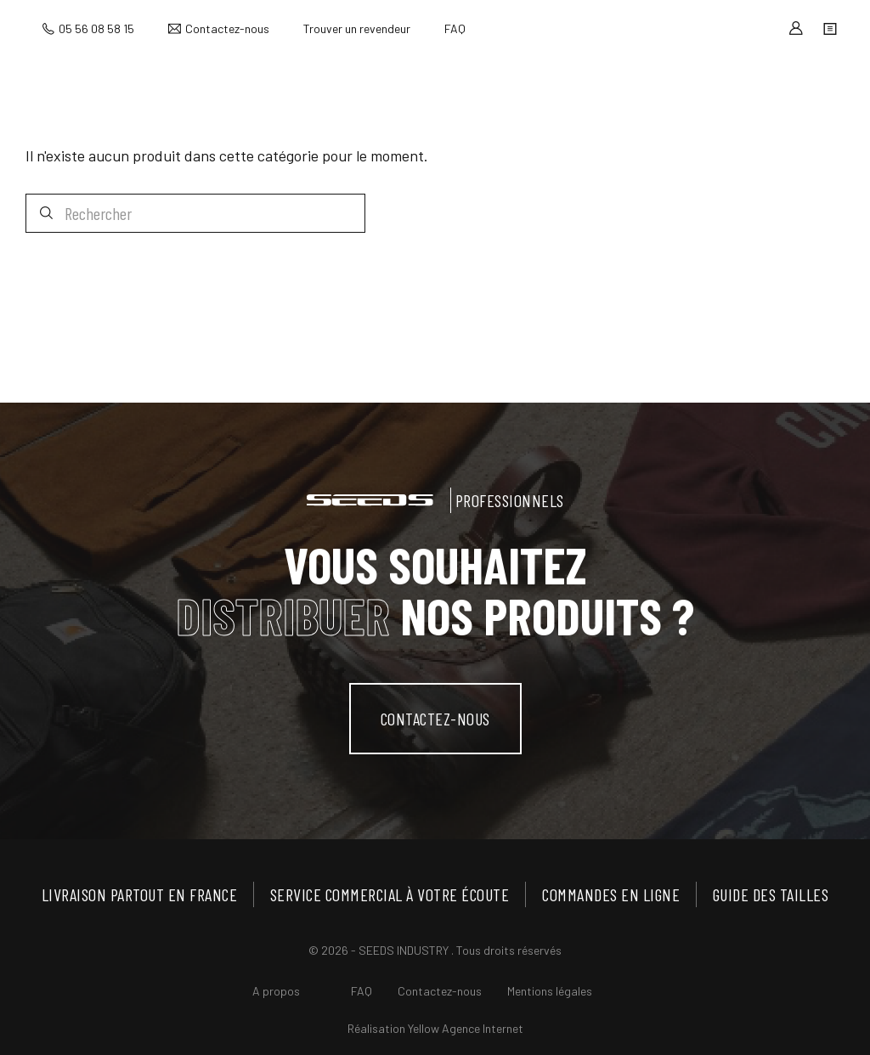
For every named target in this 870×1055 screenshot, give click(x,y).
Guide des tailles (771, 894)
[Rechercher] (195, 213)
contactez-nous (435, 718)
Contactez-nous (227, 28)
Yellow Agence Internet (465, 1028)
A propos (276, 991)
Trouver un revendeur (356, 28)
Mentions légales (549, 991)
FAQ (455, 28)
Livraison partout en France (140, 894)
